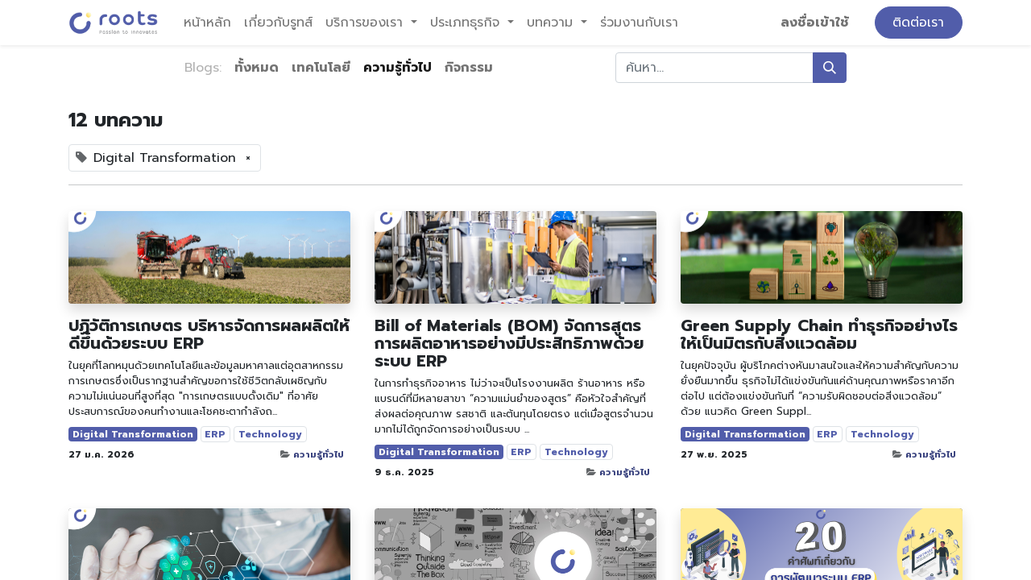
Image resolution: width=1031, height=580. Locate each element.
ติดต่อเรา (918, 22)
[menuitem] (207, 22)
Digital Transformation (132, 434)
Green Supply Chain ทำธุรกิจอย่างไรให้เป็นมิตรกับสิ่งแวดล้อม (819, 334)
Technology (270, 434)
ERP (215, 434)
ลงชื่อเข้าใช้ (814, 22)
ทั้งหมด (256, 67)
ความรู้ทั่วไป (318, 455)
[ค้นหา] (830, 67)
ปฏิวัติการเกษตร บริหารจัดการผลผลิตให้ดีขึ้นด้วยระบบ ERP (209, 334)
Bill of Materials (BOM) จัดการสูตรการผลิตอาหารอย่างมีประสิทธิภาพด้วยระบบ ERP (509, 343)
